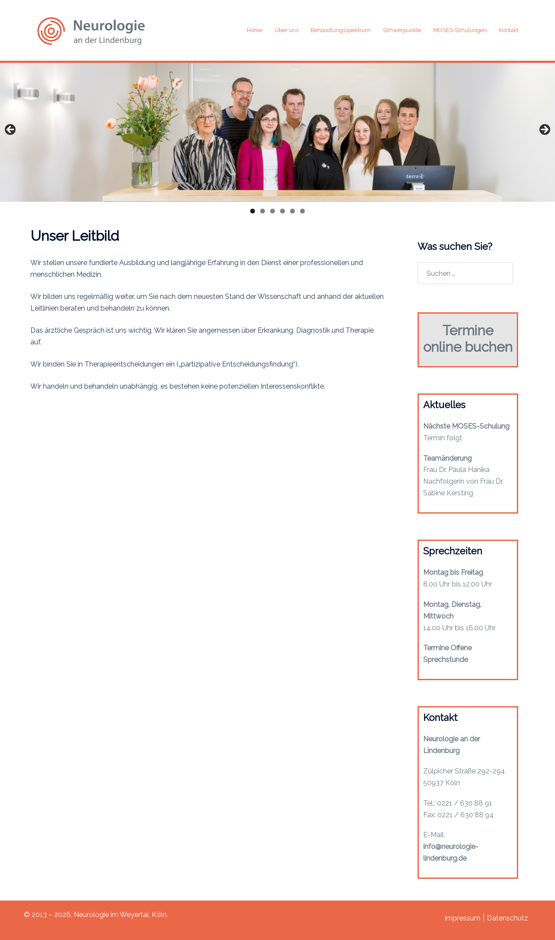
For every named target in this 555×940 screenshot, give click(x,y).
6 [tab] (302, 211)
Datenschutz (507, 918)
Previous (10, 130)
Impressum (462, 918)
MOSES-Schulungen (460, 30)
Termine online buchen (468, 338)
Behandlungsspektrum (340, 30)
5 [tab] (292, 211)
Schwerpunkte (402, 30)
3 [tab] (272, 211)
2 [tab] (262, 211)
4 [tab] (282, 211)
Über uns (286, 30)
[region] (277, 131)
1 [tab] (252, 211)
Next (544, 130)
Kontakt (509, 30)
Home (254, 30)
